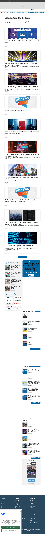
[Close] (20, 511)
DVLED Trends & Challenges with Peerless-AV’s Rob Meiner (16, 273)
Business (16, 503)
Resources (2, 503)
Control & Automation (18, 504)
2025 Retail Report (31, 335)
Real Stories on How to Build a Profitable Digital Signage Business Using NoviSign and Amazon (34, 382)
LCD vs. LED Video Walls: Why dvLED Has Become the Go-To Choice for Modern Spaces (16, 281)
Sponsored (13, 276)
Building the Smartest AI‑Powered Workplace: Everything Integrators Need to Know (34, 396)
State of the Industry (33, 506)
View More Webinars (35, 402)
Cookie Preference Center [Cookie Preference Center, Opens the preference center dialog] (10, 530)
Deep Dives (30, 324)
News (5, 46)
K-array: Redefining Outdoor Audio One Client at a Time (33, 438)
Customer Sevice (32, 518)
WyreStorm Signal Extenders (32, 12)
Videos (2, 509)
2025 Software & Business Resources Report (32, 329)
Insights (6, 250)
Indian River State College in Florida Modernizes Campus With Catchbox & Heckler (34, 451)
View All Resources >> (33, 507)
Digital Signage (17, 506)
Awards (2, 506)
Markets (16, 507)
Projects (6, 91)
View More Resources (35, 348)
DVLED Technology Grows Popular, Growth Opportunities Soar (16, 266)
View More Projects (35, 457)
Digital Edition (32, 504)
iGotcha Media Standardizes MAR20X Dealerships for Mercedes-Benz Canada (16, 287)
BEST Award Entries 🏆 (21, 12)
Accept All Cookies (11, 527)
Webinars (29, 372)
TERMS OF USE (22, 530)
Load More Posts (22, 257)
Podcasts (2, 504)
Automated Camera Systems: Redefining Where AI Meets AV (33, 370)
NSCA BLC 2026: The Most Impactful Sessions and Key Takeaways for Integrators (33, 389)
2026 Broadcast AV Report (32, 315)
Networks (16, 509)
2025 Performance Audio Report (33, 342)
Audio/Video (17, 500)
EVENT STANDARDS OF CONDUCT (29, 529)
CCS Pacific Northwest (11, 12)
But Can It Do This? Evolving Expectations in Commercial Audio (34, 376)
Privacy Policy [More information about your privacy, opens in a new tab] (8, 524)
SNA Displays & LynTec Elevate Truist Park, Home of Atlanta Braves (33, 444)
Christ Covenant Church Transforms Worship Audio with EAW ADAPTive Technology (33, 430)
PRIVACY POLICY (27, 530)
